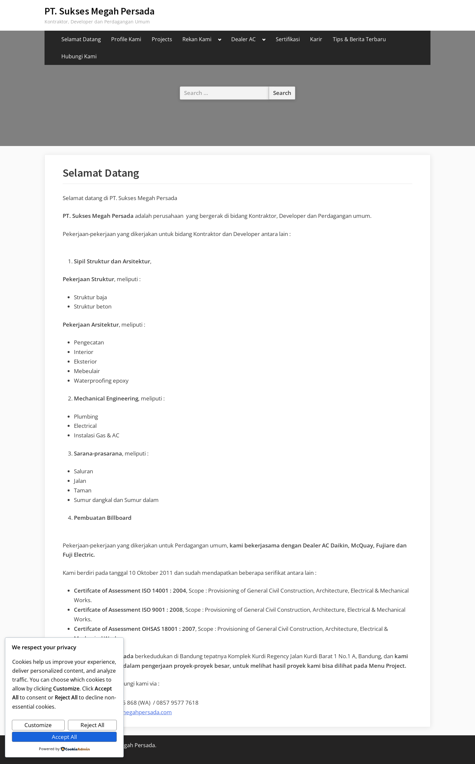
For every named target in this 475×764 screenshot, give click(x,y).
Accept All (64, 737)
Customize (38, 725)
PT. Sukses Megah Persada (100, 11)
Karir (316, 39)
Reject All (92, 725)
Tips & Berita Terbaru (359, 39)
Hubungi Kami (79, 56)
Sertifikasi (288, 39)
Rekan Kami (196, 39)
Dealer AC (243, 39)
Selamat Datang (81, 39)
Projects (162, 39)
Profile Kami (126, 39)
